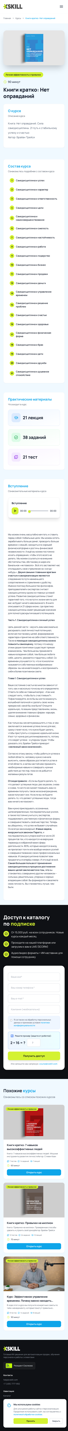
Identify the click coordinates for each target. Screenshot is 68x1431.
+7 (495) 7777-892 (11, 1383)
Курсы (18, 18)
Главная (7, 18)
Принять (30, 1421)
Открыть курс (34, 1172)
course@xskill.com (48, 1063)
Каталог (7, 1395)
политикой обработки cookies (28, 1414)
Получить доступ (34, 1056)
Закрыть (56, 1421)
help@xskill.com (10, 1379)
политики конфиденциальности (32, 1024)
